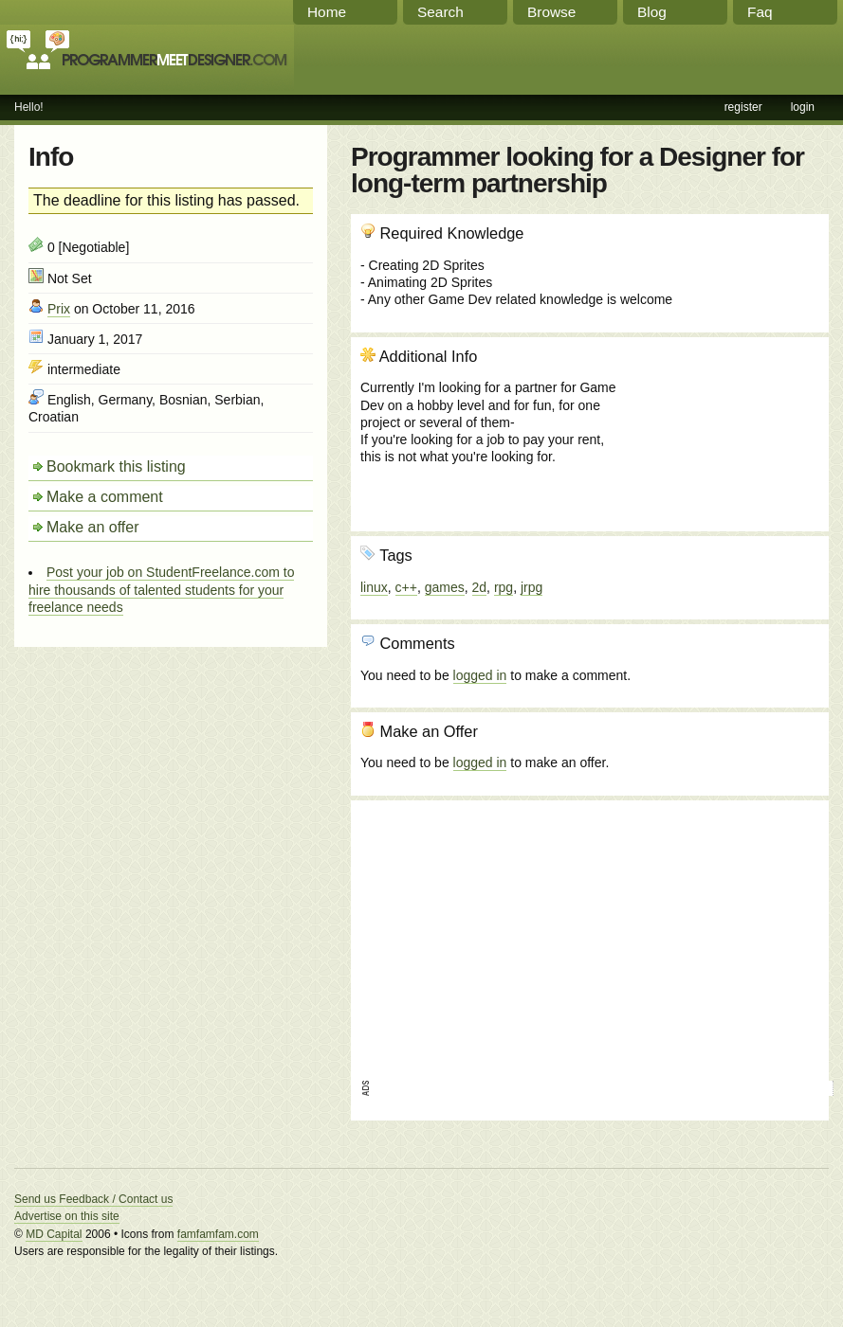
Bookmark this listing (116, 466)
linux (374, 587)
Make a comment (104, 497)
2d (479, 587)
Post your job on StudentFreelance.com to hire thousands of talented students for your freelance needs (161, 589)
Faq (760, 12)
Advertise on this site (66, 1216)
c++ (406, 587)
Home (326, 12)
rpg (503, 587)
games (445, 587)
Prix (58, 308)
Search (440, 12)
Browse (551, 12)
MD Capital (54, 1234)
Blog (652, 12)
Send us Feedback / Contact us (93, 1199)
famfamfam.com (218, 1234)
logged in (480, 675)
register (743, 107)
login (803, 107)
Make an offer (92, 527)
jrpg (531, 587)
